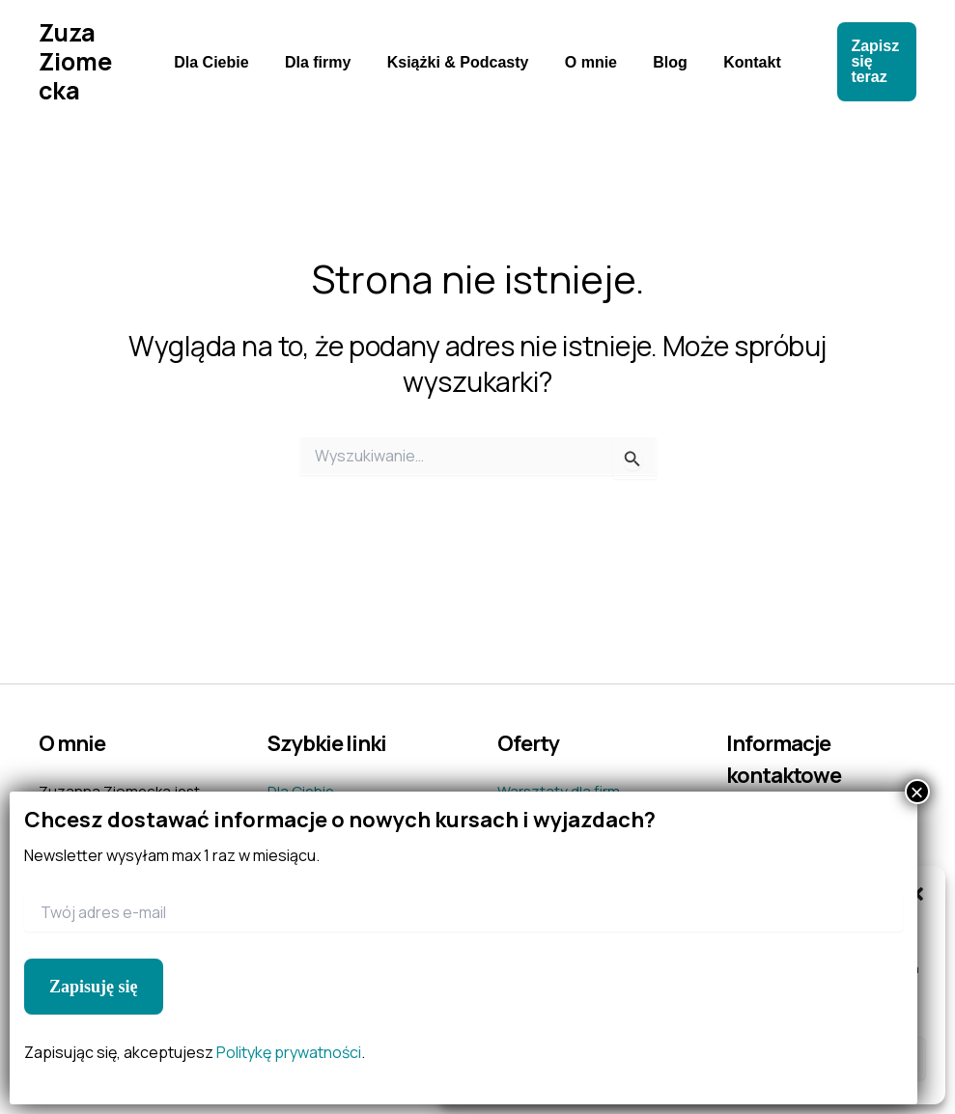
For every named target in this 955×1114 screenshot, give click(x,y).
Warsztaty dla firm (558, 791)
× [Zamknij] (917, 791)
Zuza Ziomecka (82, 61)
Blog (662, 62)
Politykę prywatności (288, 1052)
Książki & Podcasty (460, 62)
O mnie (588, 62)
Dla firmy (325, 62)
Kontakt (740, 62)
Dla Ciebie (224, 62)
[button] (869, 62)
